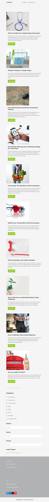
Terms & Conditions (10, 464)
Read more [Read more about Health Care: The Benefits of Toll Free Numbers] (11, 233)
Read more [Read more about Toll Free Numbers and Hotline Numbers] (11, 270)
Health (9, 406)
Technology (10, 415)
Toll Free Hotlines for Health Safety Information (24, 33)
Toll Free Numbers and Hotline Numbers (21, 260)
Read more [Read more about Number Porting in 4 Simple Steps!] (11, 81)
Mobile (9, 409)
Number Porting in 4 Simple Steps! (19, 70)
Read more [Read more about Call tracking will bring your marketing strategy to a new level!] (11, 159)
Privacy (9, 412)
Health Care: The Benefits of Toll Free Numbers (23, 223)
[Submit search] (41, 427)
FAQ (7, 481)
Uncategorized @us (12, 418)
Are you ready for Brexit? (16, 372)
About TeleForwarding (11, 484)
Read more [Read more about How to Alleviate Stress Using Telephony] (11, 345)
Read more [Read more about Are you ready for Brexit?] (11, 381)
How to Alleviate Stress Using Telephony (21, 335)
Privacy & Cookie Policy (11, 467)
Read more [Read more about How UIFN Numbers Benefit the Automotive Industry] (11, 120)
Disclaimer (8, 461)
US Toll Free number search (12, 487)
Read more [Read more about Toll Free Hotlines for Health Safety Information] (11, 43)
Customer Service (12, 403)
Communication (11, 397)
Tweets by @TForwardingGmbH (13, 452)
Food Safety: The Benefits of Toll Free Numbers (24, 185)
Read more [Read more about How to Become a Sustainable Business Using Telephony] (11, 308)
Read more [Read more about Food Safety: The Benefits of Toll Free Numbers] (11, 196)
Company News (11, 400)
